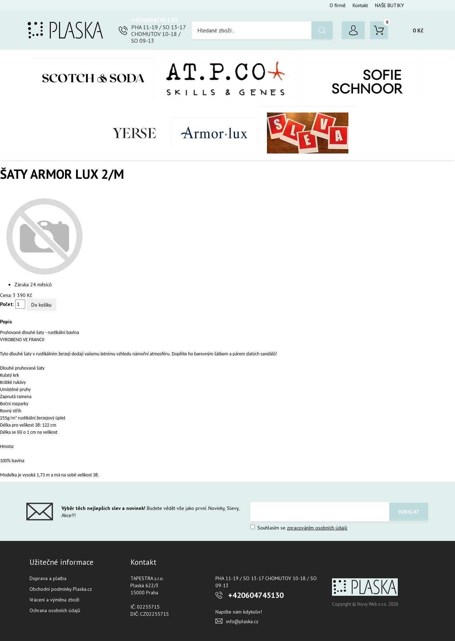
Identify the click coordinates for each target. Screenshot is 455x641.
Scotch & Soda (93, 78)
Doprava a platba (48, 578)
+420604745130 (154, 20)
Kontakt (360, 5)
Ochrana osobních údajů (55, 610)
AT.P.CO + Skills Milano (226, 78)
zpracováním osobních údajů (317, 528)
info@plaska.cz (242, 621)
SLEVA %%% (307, 133)
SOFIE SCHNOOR (360, 78)
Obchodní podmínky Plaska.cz (61, 589)
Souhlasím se (298, 528)
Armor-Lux (214, 133)
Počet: (7, 304)
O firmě (338, 5)
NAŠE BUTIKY (389, 5)
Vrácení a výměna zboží (54, 599)
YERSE (134, 133)
